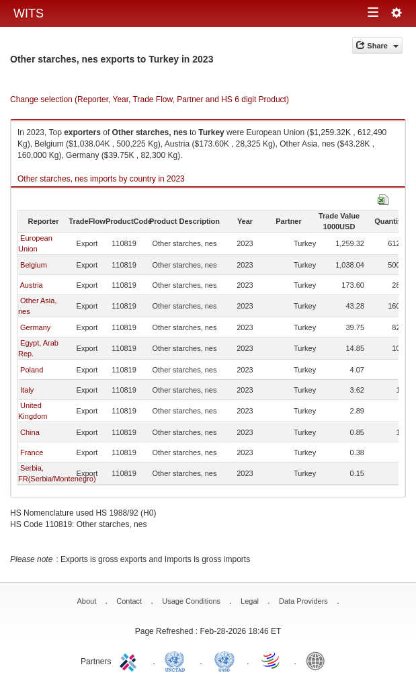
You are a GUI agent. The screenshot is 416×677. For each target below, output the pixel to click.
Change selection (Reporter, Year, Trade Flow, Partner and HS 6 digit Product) (149, 99)
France (31, 452)
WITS (28, 13)
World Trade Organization (271, 660)
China (30, 432)
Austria (30, 285)
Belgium (33, 265)
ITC (130, 660)
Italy (27, 390)
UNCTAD (177, 660)
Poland (31, 370)
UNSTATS (224, 660)
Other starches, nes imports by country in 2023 (101, 179)
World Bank (318, 660)
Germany (35, 327)
